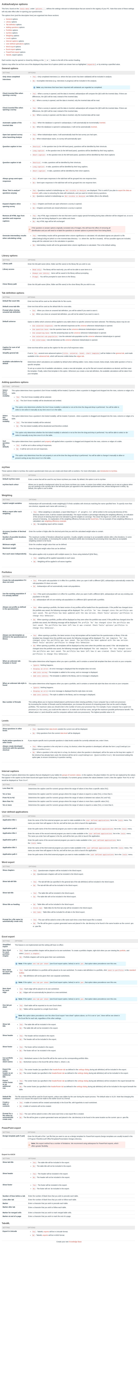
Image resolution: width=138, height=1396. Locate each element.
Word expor (10, 47)
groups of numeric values (71, 774)
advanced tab (44, 356)
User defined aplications (15, 44)
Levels (8, 38)
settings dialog (84, 1069)
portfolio (123, 950)
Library (8, 22)
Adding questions (12, 27)
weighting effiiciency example (55, 521)
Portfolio (9, 30)
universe (83, 326)
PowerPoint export (12, 52)
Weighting (9, 36)
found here (95, 519)
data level (63, 733)
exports (46, 1231)
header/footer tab (59, 1069)
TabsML (9, 55)
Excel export (10, 49)
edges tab (80, 356)
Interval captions (12, 41)
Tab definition (11, 25)
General (9, 19)
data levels (53, 729)
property (48, 441)
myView (9, 33)
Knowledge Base (75, 1241)
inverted (102, 123)
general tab (120, 353)
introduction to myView (108, 471)
